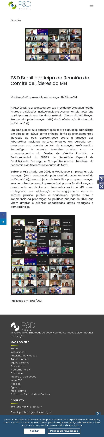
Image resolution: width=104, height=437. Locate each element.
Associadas (17, 366)
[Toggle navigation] (91, 5)
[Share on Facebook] (3, 215)
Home (14, 348)
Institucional (18, 352)
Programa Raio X (20, 369)
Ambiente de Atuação (24, 355)
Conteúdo (17, 373)
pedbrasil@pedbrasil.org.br (35, 412)
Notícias (15, 383)
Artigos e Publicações (23, 376)
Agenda (15, 387)
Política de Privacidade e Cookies (30, 394)
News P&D (16, 380)
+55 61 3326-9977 (32, 406)
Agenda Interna (20, 359)
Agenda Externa (20, 362)
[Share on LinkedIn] (3, 221)
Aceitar (34, 431)
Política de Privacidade (64, 431)
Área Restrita (18, 390)
